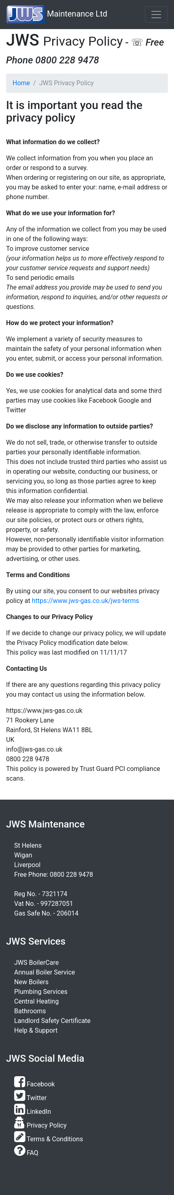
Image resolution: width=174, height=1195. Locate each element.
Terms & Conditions (48, 1139)
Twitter (30, 1098)
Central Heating (36, 1001)
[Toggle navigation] (156, 14)
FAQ (26, 1153)
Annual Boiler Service (44, 972)
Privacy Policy (40, 1125)
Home (21, 83)
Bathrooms (30, 1011)
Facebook (34, 1084)
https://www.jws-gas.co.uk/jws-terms (85, 601)
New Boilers (31, 982)
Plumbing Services (41, 991)
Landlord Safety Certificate (52, 1021)
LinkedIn (32, 1111)
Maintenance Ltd (56, 14)
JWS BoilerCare (36, 962)
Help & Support (35, 1030)
